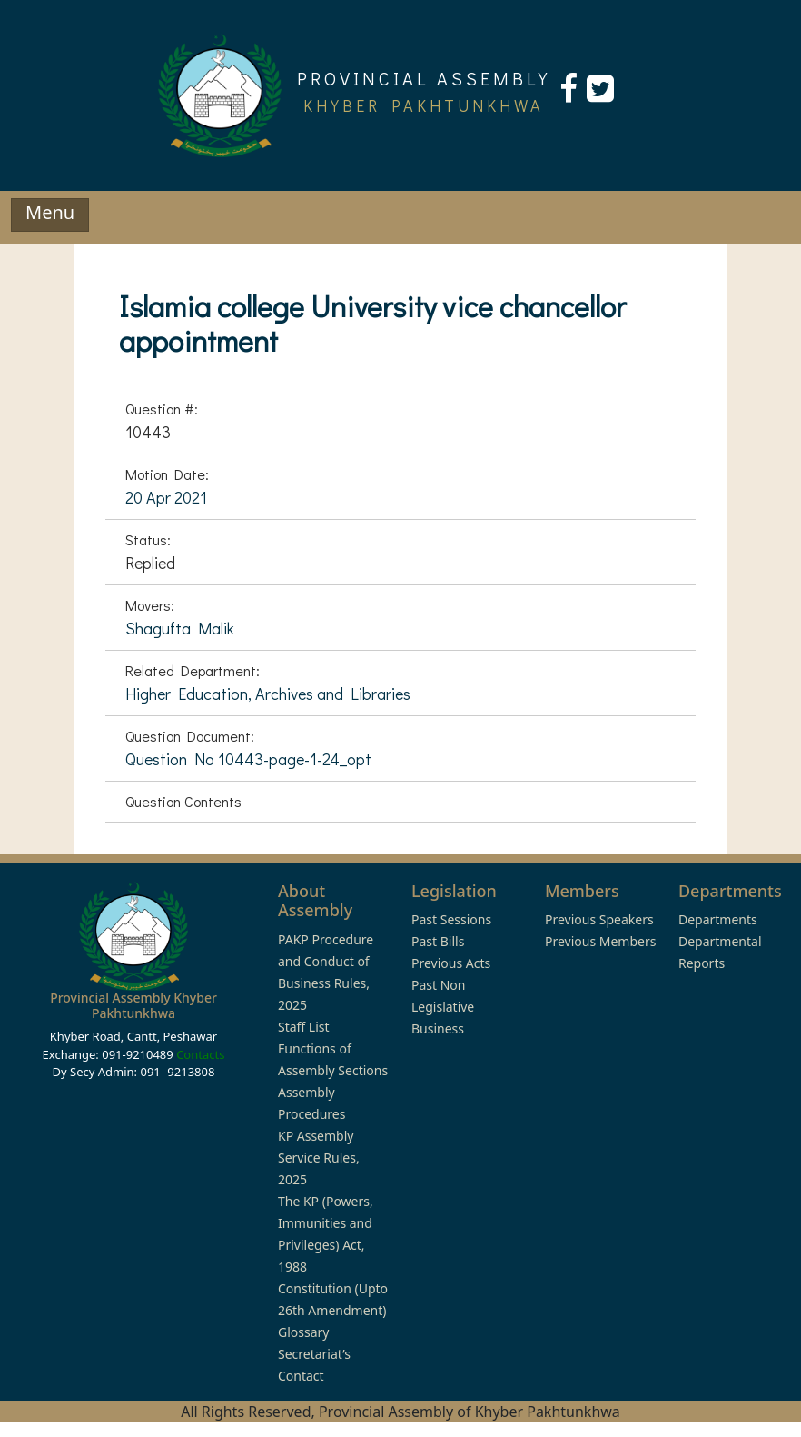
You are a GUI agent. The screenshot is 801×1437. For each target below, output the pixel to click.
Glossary (303, 1332)
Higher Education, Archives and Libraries (267, 693)
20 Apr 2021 (166, 497)
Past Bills (437, 941)
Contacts (200, 1054)
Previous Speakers (599, 919)
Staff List (304, 1026)
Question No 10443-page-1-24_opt (248, 759)
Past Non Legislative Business (442, 1006)
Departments (717, 919)
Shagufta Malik (179, 628)
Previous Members (600, 941)
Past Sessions (451, 919)
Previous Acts (450, 963)
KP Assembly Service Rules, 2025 (319, 1157)
